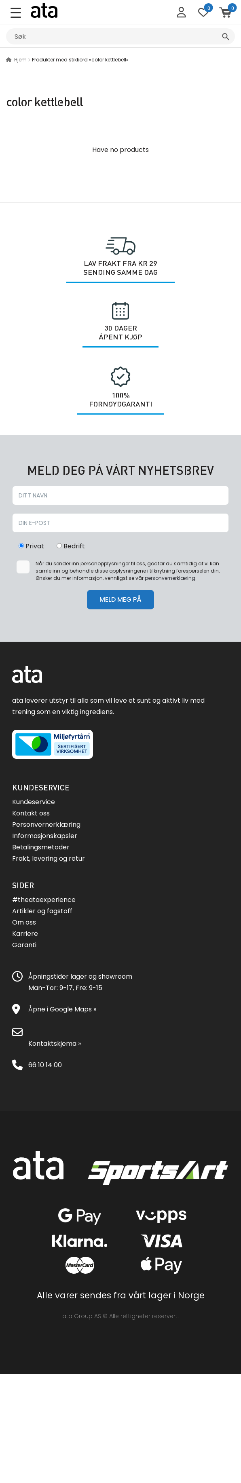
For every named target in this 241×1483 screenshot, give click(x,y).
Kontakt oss (31, 813)
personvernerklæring (170, 578)
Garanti (24, 945)
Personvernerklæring (46, 824)
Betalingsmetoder (41, 847)
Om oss (24, 922)
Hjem (20, 59)
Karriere (25, 933)
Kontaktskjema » (54, 1043)
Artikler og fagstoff (42, 911)
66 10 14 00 (45, 1065)
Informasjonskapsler (44, 836)
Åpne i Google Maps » (62, 1009)
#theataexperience (44, 899)
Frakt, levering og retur (48, 858)
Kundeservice (33, 802)
